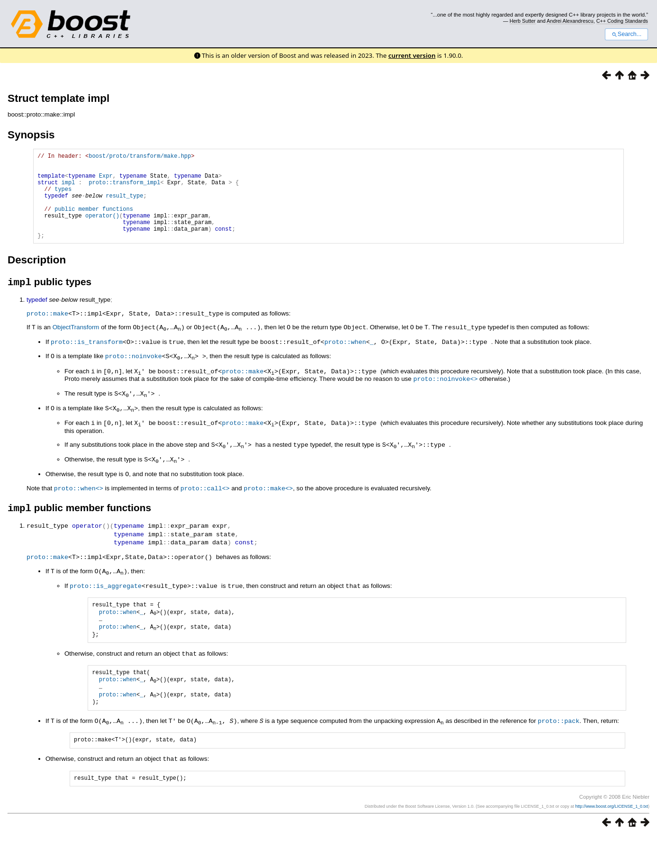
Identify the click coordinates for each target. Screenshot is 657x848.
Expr (106, 181)
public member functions (93, 221)
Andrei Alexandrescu (570, 21)
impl (68, 189)
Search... (626, 34)
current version (412, 55)
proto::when (345, 360)
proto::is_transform (87, 360)
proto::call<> (205, 502)
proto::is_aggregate (106, 599)
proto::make (47, 333)
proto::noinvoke (133, 374)
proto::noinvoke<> (445, 396)
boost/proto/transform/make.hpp (140, 157)
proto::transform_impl (124, 189)
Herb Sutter (523, 21)
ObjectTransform (76, 346)
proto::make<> (268, 502)
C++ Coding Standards (622, 21)
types (63, 197)
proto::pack (558, 733)
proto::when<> (78, 502)
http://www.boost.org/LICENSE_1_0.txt (611, 818)
